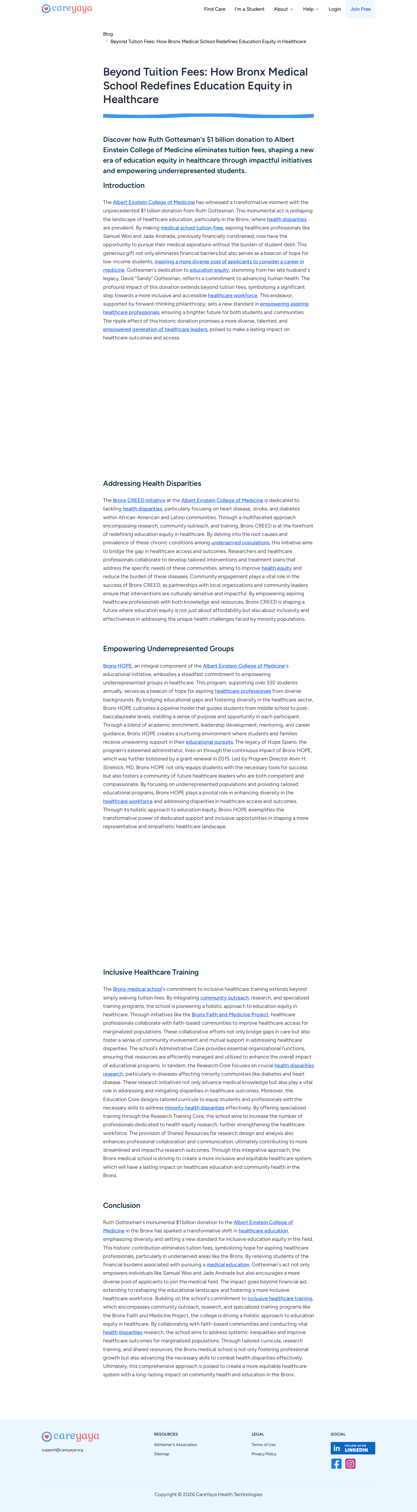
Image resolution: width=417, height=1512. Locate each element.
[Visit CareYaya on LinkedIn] (353, 1448)
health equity (276, 568)
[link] (204, 41)
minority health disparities (194, 1108)
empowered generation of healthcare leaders (155, 329)
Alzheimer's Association (175, 1444)
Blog (108, 34)
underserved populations (240, 542)
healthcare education (263, 1231)
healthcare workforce (232, 295)
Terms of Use (264, 1444)
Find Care (214, 9)
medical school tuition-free (192, 228)
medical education (227, 1264)
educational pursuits (209, 742)
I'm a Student (250, 9)
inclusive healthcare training (280, 1298)
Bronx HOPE (117, 666)
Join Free (360, 9)
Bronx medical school (137, 989)
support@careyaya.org (62, 1449)
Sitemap (161, 1454)
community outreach (224, 998)
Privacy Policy (264, 1454)
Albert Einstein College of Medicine (154, 202)
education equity (209, 270)
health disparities (286, 219)
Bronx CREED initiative (139, 500)
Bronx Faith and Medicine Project (230, 1014)
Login (335, 9)
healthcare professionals (243, 691)
